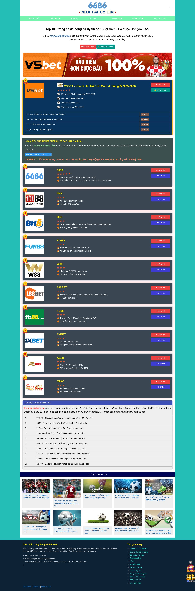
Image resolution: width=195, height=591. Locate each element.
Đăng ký (145, 114)
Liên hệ (36, 587)
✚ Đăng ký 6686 (88, 47)
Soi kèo (74, 18)
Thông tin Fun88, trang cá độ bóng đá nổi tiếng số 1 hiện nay (97, 530)
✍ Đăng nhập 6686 (106, 47)
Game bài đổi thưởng (138, 549)
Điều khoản (46, 587)
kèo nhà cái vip (136, 567)
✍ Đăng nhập (160, 90)
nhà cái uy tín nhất (137, 577)
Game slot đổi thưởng (139, 552)
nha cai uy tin (135, 570)
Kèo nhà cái (95, 18)
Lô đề (132, 561)
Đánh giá (138, 18)
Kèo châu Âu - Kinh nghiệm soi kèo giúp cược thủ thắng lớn (35, 529)
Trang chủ (34, 18)
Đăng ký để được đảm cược (38, 154)
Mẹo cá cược (160, 18)
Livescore (117, 18)
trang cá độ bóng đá (59, 36)
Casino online (135, 558)
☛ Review (160, 176)
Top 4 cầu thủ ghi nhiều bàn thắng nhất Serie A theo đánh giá (66, 503)
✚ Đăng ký (160, 85)
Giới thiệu (27, 587)
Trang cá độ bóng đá (34, 408)
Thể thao (55, 18)
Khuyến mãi (135, 564)
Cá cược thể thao (137, 555)
